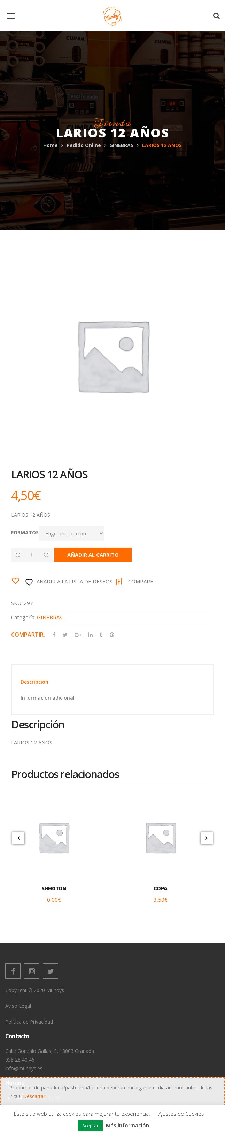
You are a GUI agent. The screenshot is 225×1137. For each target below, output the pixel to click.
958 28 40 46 (19, 1059)
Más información (127, 1125)
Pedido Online (84, 145)
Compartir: (28, 634)
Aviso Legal (18, 1005)
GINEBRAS (121, 145)
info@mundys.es (23, 1068)
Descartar (34, 1096)
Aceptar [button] (90, 1125)
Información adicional (48, 697)
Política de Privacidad (29, 1021)
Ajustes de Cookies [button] (181, 1113)
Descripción (34, 681)
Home (50, 145)
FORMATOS (25, 532)
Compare (140, 581)
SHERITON (53, 888)
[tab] (112, 682)
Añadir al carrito (93, 554)
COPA (160, 888)
